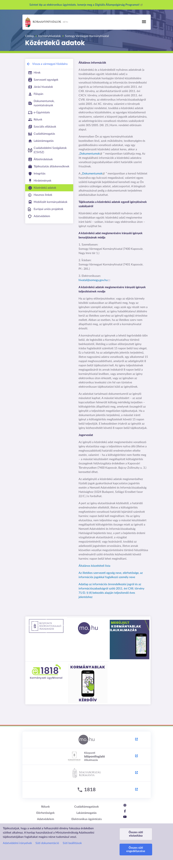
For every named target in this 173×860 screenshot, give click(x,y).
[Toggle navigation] (144, 21)
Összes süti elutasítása (136, 834)
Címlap (29, 36)
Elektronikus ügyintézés (86, 819)
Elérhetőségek (45, 813)
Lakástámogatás (86, 813)
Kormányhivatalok (43, 22)
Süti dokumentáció (47, 843)
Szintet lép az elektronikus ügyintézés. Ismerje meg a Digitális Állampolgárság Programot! (86, 4)
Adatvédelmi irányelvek (17, 843)
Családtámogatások (86, 806)
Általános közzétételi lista (94, 565)
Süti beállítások (72, 843)
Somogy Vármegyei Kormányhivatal (87, 36)
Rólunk (45, 806)
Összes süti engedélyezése (135, 849)
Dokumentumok (91, 153)
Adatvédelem (45, 819)
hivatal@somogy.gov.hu (95, 280)
